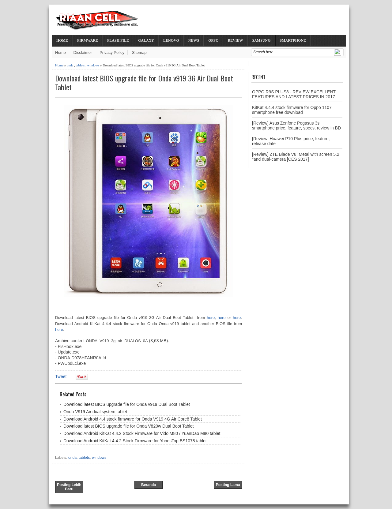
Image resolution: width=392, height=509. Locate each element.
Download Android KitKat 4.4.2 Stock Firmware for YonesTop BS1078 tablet (135, 440)
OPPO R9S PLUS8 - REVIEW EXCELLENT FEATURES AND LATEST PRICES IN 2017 (294, 94)
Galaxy (146, 40)
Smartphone (293, 40)
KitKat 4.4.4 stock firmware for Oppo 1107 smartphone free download (292, 110)
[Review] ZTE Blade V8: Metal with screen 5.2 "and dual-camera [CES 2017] (295, 157)
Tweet (60, 376)
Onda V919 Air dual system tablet (95, 411)
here (211, 317)
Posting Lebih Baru (69, 487)
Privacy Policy (112, 52)
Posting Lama (228, 485)
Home (62, 40)
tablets (80, 65)
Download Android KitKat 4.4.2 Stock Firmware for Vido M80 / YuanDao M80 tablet (141, 433)
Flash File (118, 40)
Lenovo (171, 40)
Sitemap (139, 52)
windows (93, 65)
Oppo (213, 40)
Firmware (87, 40)
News (193, 40)
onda (70, 65)
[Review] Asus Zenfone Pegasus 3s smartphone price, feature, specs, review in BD (296, 125)
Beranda (148, 485)
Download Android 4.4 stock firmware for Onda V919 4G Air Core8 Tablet (132, 419)
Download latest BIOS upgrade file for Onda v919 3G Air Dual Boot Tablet (144, 83)
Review (235, 40)
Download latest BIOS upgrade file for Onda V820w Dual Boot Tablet (128, 426)
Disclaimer (83, 52)
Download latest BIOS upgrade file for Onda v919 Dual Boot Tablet (126, 404)
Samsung (261, 40)
